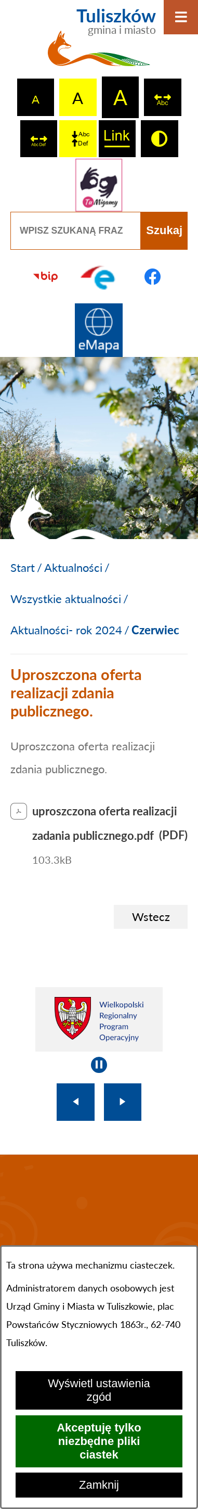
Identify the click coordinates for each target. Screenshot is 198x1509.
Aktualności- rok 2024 (66, 630)
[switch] (162, 97)
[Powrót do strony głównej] (22, 567)
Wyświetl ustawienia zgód (99, 1390)
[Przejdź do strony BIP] (45, 276)
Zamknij (99, 1484)
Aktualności (73, 567)
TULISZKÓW (99, 1225)
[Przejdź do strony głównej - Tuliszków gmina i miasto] (99, 42)
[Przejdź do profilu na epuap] (99, 276)
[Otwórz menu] (181, 17)
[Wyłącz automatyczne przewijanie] (99, 1065)
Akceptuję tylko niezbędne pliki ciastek (99, 1441)
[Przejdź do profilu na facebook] (152, 276)
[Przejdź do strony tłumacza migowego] (99, 185)
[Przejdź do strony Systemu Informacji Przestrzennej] (99, 330)
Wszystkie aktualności (65, 599)
